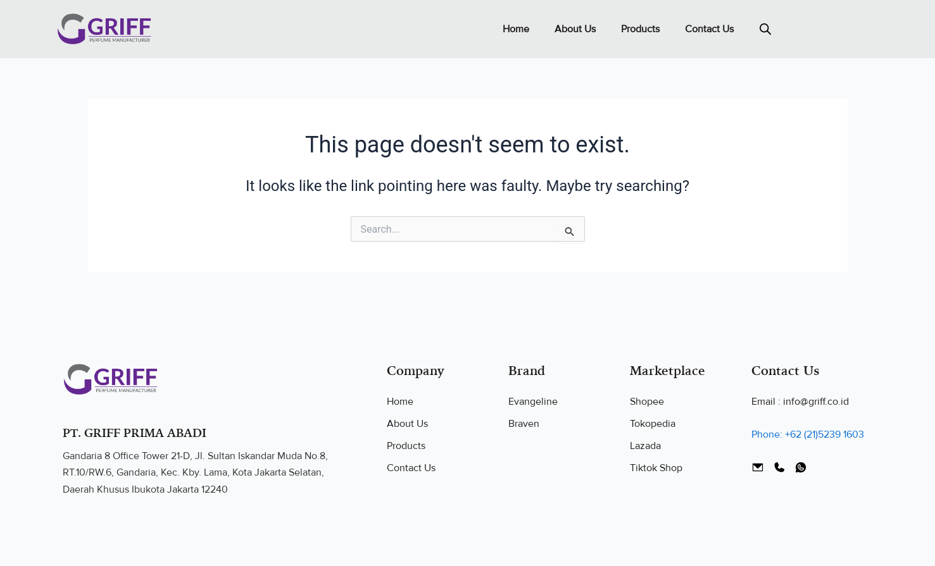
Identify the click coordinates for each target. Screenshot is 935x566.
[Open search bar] (765, 29)
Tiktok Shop (656, 468)
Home (516, 29)
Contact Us (709, 29)
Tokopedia (652, 423)
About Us (575, 29)
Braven (523, 423)
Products (640, 29)
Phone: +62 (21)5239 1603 (807, 434)
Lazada (645, 446)
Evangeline (533, 401)
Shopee (647, 401)
